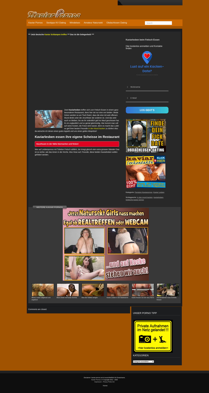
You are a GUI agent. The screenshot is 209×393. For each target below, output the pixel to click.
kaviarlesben (158, 197)
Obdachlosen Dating (116, 22)
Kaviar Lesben (158, 192)
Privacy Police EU (108, 382)
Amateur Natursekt (93, 22)
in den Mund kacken (96, 128)
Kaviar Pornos (35, 22)
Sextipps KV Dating (56, 22)
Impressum (98, 382)
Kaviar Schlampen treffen (55, 34)
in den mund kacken (145, 197)
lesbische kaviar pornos (135, 200)
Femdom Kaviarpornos (143, 192)
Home (105, 386)
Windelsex (75, 22)
